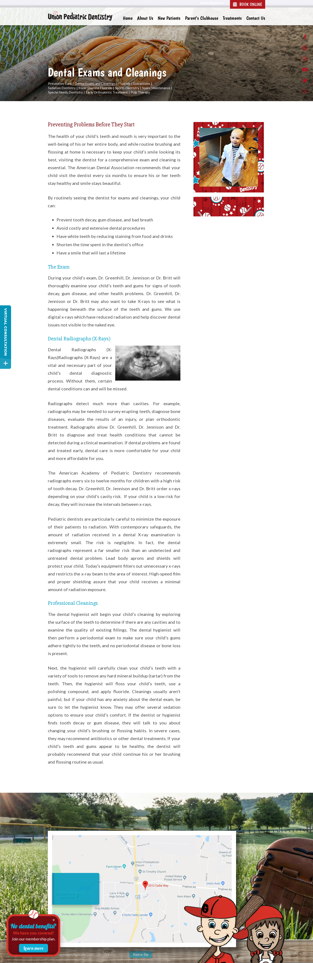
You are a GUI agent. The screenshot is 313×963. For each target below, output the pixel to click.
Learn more (33, 948)
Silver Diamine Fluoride (95, 88)
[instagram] (305, 59)
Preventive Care (60, 83)
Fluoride (124, 83)
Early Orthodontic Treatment (107, 92)
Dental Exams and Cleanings (95, 83)
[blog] (305, 92)
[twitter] (305, 81)
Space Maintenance (156, 88)
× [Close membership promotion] (53, 920)
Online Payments (211, 3)
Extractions (141, 83)
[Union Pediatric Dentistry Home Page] (80, 16)
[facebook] (305, 37)
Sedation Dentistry (62, 88)
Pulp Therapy (140, 92)
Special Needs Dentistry (65, 92)
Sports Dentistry (127, 88)
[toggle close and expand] (5, 363)
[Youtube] (305, 70)
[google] (305, 48)
